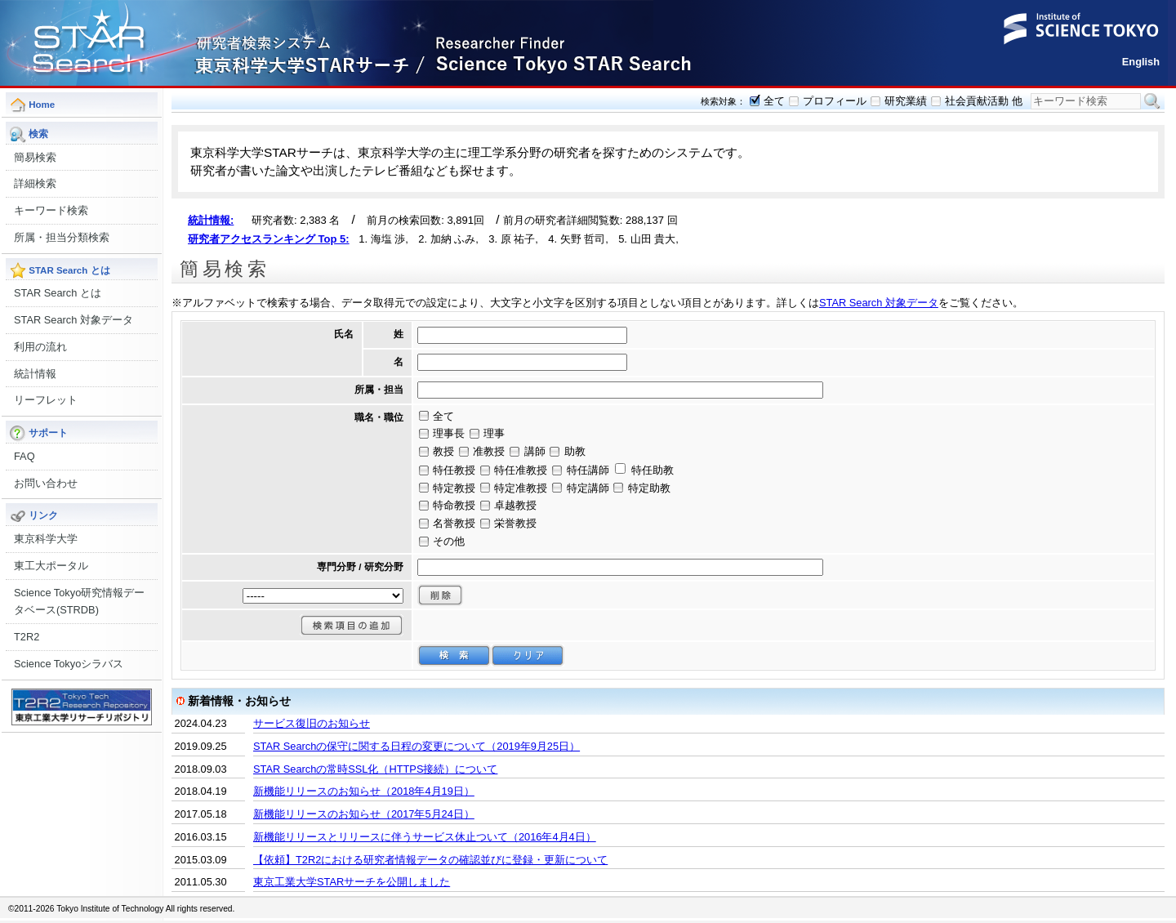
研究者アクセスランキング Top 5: (269, 239)
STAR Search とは (57, 293)
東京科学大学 (46, 539)
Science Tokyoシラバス (68, 664)
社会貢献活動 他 (983, 101)
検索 (1152, 101)
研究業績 (905, 101)
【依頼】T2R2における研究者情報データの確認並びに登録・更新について (430, 860)
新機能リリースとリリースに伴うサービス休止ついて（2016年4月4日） (424, 837)
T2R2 (26, 637)
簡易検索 (35, 157)
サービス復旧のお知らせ (311, 723)
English (1141, 62)
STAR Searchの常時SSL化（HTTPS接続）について (375, 769)
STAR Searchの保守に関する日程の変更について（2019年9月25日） (416, 746)
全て (774, 101)
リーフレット (46, 400)
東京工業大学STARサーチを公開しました (351, 882)
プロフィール (834, 101)
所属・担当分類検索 (61, 237)
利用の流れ (40, 347)
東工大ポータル (51, 566)
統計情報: (211, 220)
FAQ (24, 456)
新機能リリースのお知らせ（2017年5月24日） (363, 814)
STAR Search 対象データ (73, 320)
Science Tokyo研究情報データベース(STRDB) (79, 601)
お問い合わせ (46, 483)
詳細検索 (35, 183)
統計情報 (35, 374)
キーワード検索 (51, 210)
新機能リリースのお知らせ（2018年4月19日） (363, 791)
